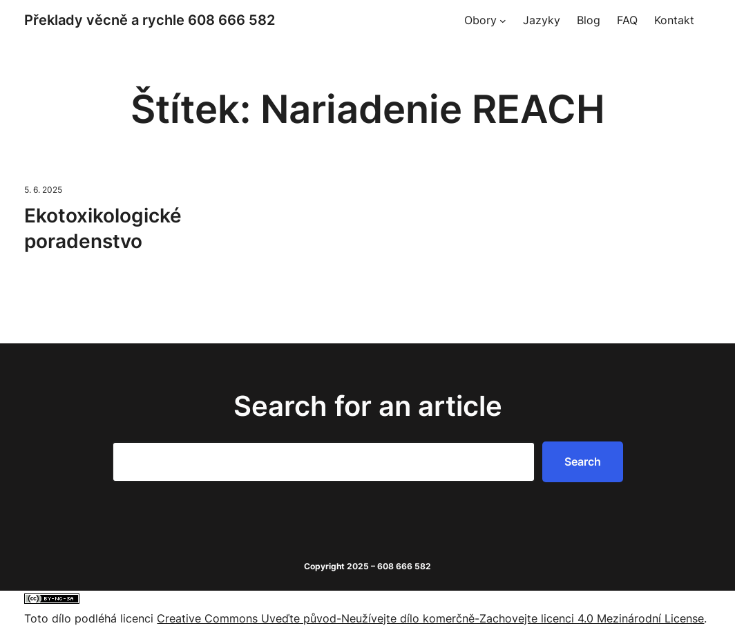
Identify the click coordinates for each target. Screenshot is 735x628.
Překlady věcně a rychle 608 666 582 (149, 20)
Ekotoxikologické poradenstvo (103, 229)
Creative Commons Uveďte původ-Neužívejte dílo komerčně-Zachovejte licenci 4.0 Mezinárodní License (430, 618)
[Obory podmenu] (502, 20)
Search (582, 461)
